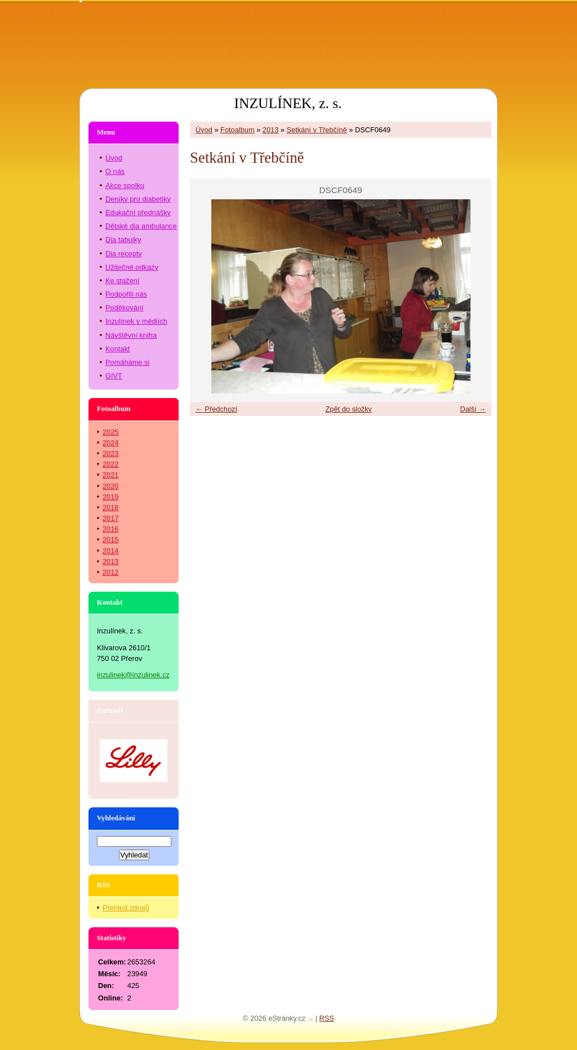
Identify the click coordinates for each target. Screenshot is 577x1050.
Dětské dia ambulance (141, 226)
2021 (110, 475)
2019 (110, 497)
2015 (110, 539)
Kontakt (117, 349)
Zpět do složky (348, 409)
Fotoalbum (237, 130)
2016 (110, 529)
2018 (110, 507)
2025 (110, 432)
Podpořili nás (126, 294)
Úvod (204, 130)
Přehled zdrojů (126, 908)
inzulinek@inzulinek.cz (133, 675)
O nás (115, 171)
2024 (110, 443)
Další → (473, 409)
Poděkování (124, 307)
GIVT (113, 376)
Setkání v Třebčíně (317, 130)
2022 (110, 464)
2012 (110, 572)
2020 (110, 486)
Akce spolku (124, 185)
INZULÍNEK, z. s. (287, 103)
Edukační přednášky (138, 212)
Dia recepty (123, 253)
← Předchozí (216, 409)
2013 (270, 130)
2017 (110, 518)
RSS (326, 1018)
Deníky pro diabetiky (138, 199)
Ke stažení (122, 280)
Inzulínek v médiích (136, 321)
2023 (110, 453)
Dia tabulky (123, 239)
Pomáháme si (127, 362)
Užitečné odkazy (131, 267)
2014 (110, 551)
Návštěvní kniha (131, 335)
